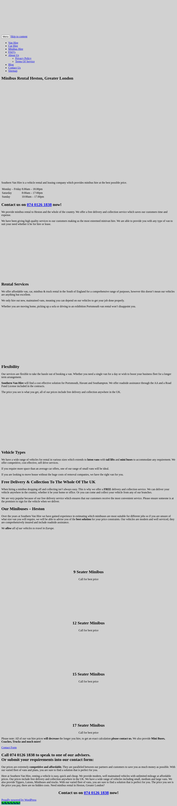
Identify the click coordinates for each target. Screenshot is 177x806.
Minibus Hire (15, 48)
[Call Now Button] (10, 802)
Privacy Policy (23, 58)
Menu (5, 36)
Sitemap (12, 70)
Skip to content (19, 36)
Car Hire (13, 45)
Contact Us (14, 67)
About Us (13, 55)
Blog (11, 64)
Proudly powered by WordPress (18, 799)
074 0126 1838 (39, 204)
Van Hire (13, 42)
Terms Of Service (25, 61)
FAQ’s (12, 52)
